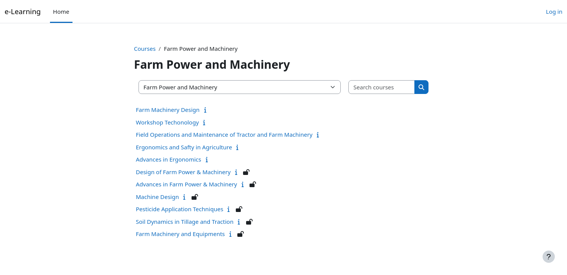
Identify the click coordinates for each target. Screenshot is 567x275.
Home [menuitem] (61, 11)
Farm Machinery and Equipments (180, 234)
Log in (554, 11)
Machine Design (157, 197)
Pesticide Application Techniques (179, 209)
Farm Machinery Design (168, 109)
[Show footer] (549, 257)
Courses (145, 48)
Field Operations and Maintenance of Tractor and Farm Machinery (224, 134)
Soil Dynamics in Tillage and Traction (185, 221)
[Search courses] (381, 87)
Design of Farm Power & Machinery (183, 172)
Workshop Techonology (167, 122)
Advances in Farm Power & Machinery (186, 184)
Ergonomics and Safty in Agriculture (184, 147)
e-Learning (23, 11)
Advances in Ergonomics (168, 159)
